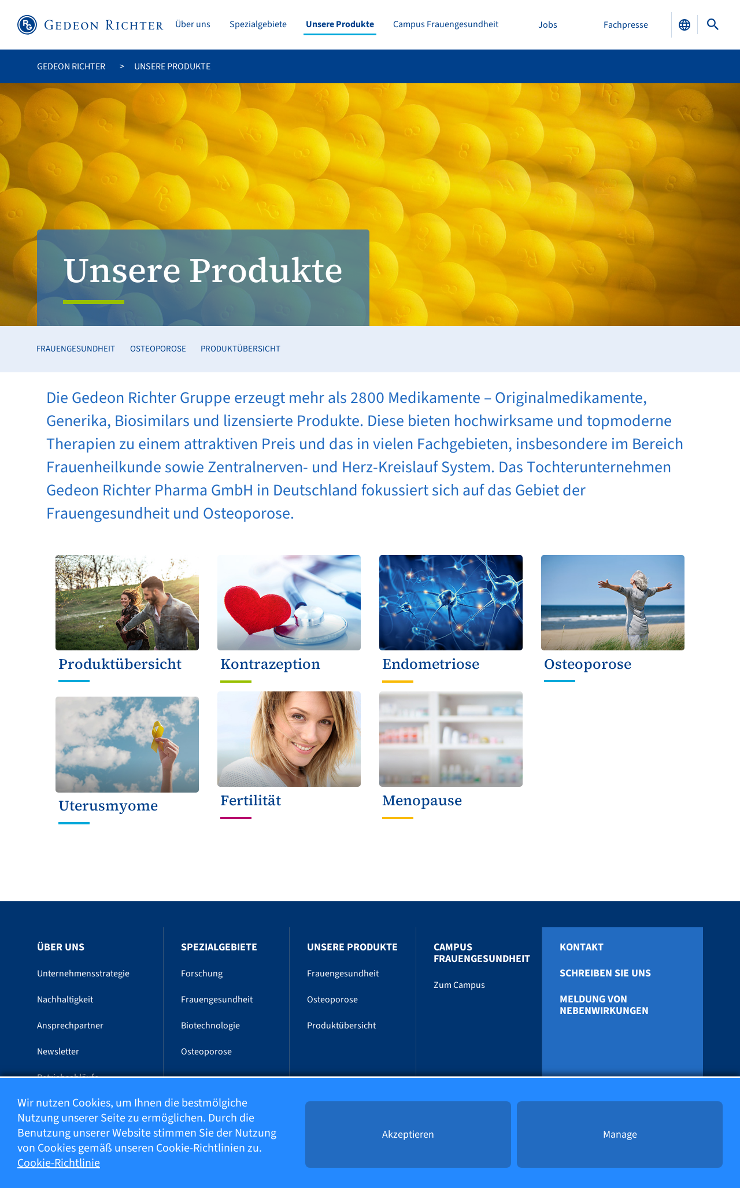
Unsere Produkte (340, 24)
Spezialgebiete (258, 24)
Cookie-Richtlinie (58, 1163)
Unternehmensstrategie (83, 973)
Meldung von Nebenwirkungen (604, 1005)
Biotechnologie (210, 1025)
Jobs (547, 24)
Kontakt (582, 947)
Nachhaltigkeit (65, 999)
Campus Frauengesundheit (445, 24)
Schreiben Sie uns (605, 973)
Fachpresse (626, 24)
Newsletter (58, 1051)
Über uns (192, 24)
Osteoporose (158, 349)
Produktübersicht (240, 349)
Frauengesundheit (75, 349)
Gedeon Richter (71, 66)
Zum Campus (459, 985)
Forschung (202, 973)
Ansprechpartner (70, 1025)
